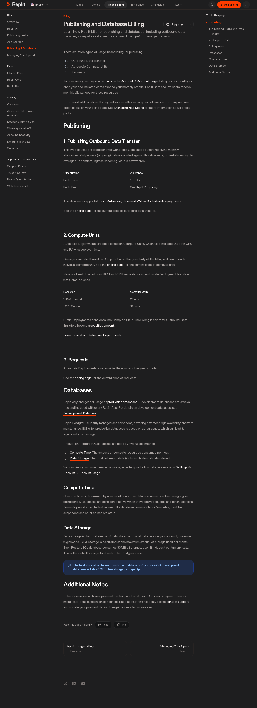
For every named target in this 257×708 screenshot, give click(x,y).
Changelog (157, 4)
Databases (215, 53)
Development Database (79, 413)
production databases (122, 402)
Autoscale (114, 201)
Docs (79, 4)
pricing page (83, 211)
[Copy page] (175, 24)
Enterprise (137, 4)
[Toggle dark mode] (246, 4)
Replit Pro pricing (147, 187)
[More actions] (190, 24)
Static (101, 201)
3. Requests (216, 46)
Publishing (215, 22)
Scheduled (155, 201)
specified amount (102, 326)
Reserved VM (132, 201)
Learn (176, 4)
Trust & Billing (116, 4)
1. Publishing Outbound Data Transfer (226, 31)
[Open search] (212, 4)
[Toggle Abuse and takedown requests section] (22, 113)
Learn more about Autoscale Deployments (92, 335)
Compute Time (80, 453)
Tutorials (95, 4)
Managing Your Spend (129, 108)
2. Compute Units (219, 40)
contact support (178, 602)
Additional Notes (219, 72)
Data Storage (79, 458)
